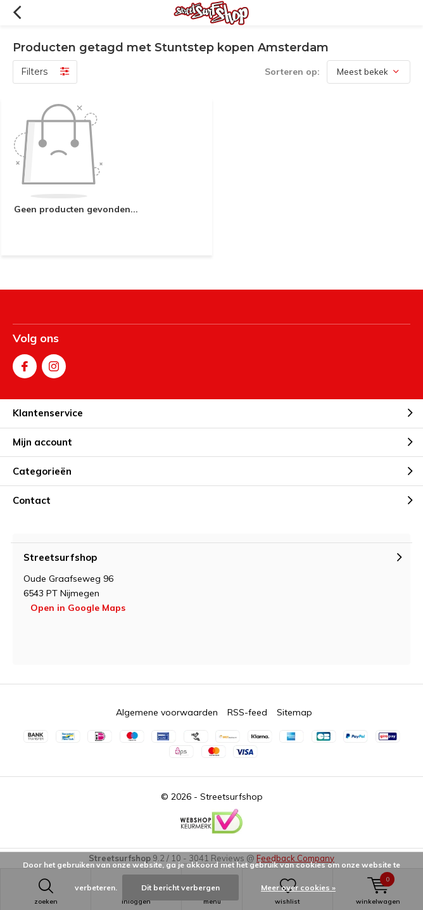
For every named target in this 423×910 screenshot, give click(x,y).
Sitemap (294, 712)
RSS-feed (247, 712)
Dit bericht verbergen (180, 887)
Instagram (54, 363)
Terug (17, 12)
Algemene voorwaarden (167, 712)
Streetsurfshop (231, 796)
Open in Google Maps (77, 607)
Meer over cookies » (298, 887)
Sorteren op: (292, 71)
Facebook (25, 363)
